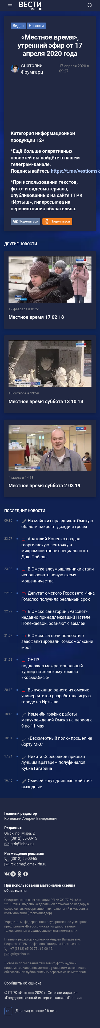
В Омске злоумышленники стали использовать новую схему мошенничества (57, 575)
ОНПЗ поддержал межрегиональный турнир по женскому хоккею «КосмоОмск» (52, 668)
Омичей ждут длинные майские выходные (56, 783)
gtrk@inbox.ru (22, 844)
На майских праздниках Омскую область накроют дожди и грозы (57, 523)
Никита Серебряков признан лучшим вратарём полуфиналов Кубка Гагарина (53, 762)
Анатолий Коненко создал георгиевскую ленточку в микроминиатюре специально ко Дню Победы (54, 547)
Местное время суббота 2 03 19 (44, 485)
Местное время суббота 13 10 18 (46, 401)
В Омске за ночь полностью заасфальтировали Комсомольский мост (57, 641)
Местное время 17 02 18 (36, 317)
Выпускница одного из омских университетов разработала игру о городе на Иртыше (56, 695)
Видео (18, 26)
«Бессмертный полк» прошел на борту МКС (56, 741)
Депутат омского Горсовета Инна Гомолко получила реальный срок (58, 596)
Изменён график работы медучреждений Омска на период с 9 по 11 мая (57, 720)
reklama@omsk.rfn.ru (28, 864)
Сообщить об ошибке (22, 983)
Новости (36, 26)
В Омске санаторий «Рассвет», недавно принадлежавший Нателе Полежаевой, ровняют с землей (55, 617)
